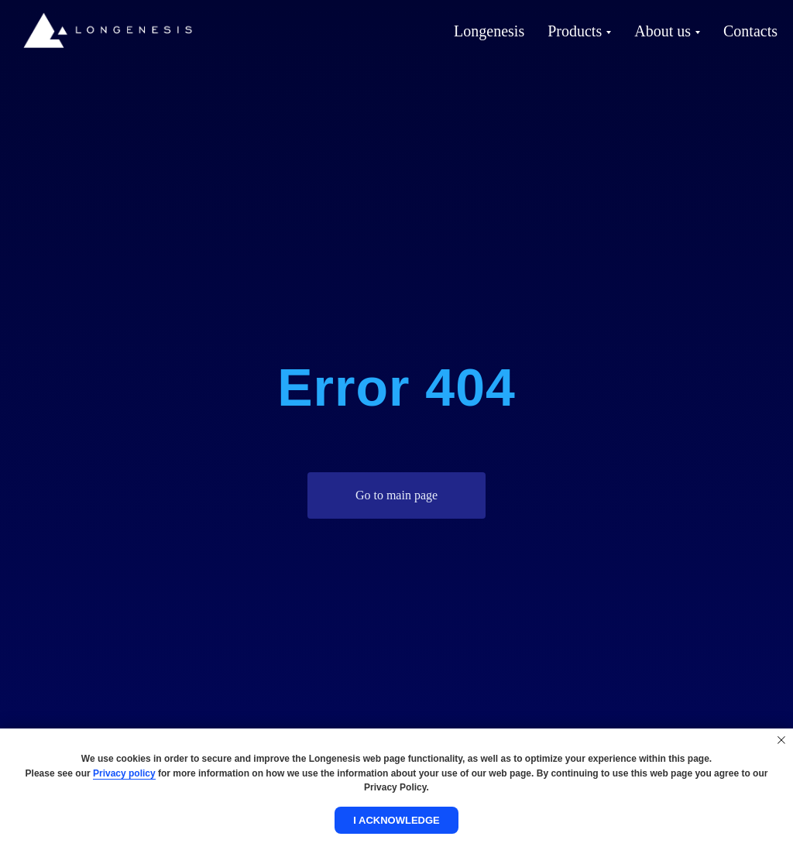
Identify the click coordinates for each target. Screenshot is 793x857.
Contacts (750, 30)
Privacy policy (124, 773)
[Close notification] (781, 740)
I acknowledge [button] (396, 820)
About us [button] (662, 30)
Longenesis (489, 30)
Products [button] (575, 30)
